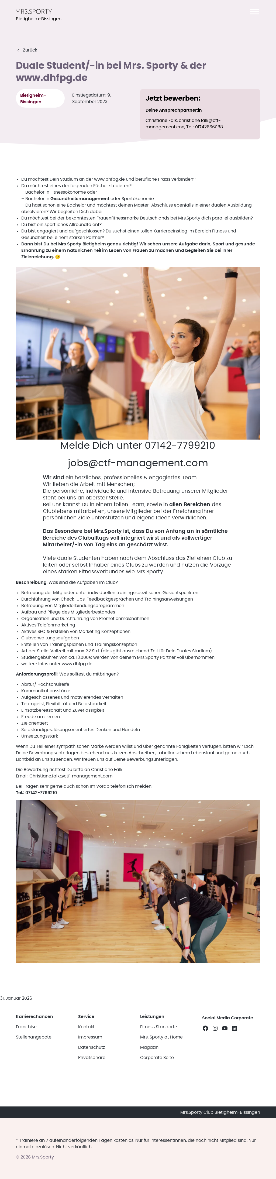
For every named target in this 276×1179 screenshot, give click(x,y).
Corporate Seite (157, 1054)
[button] (254, 11)
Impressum (90, 1034)
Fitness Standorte (158, 1024)
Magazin (149, 1044)
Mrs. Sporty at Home (161, 1034)
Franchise (26, 1024)
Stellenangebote (33, 1034)
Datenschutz (91, 1044)
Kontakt (86, 1024)
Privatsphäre (91, 1054)
